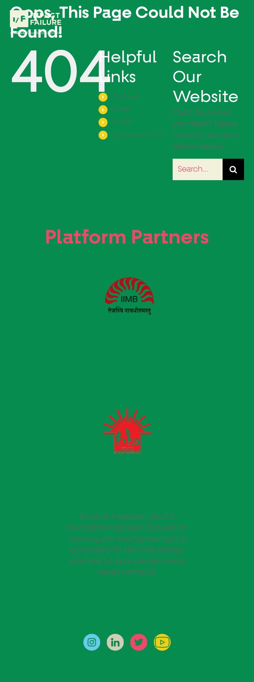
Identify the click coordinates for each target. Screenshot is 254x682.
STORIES (121, 109)
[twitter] (138, 638)
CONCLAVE (125, 97)
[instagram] (91, 638)
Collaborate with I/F (136, 135)
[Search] (233, 169)
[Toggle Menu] (239, 22)
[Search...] (198, 169)
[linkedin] (115, 638)
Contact (121, 122)
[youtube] (162, 638)
